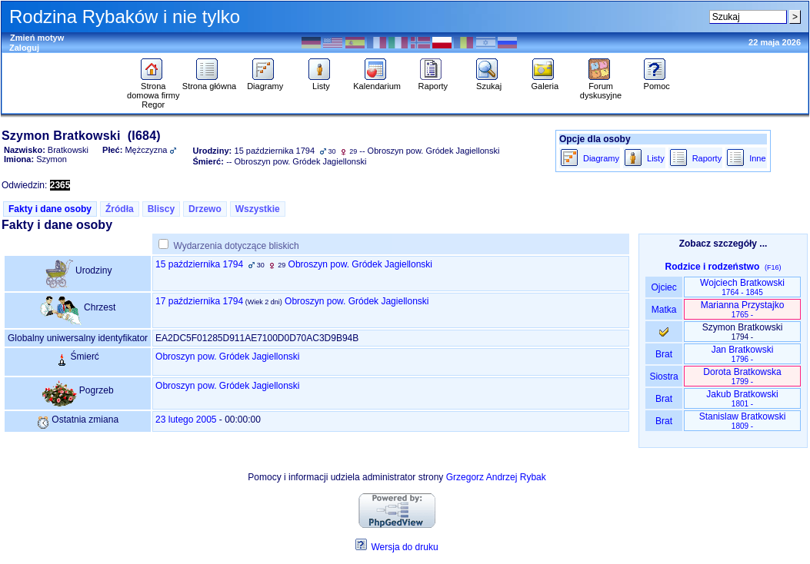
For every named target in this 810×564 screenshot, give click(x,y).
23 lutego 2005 (185, 419)
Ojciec (663, 287)
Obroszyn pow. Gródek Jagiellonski (360, 264)
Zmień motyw (37, 37)
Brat (663, 354)
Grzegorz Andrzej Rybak (496, 477)
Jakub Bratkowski (742, 398)
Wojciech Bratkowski (742, 287)
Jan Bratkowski (743, 353)
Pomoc (656, 82)
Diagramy (265, 82)
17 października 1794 (199, 301)
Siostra (663, 376)
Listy (321, 82)
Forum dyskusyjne (601, 87)
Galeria (545, 82)
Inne (757, 158)
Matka (663, 309)
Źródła (119, 209)
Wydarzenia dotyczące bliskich (235, 246)
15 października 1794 (199, 264)
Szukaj (489, 82)
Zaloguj (24, 47)
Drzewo (205, 209)
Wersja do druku (404, 547)
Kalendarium (377, 82)
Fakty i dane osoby (50, 209)
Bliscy (161, 209)
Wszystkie (257, 209)
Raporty (433, 82)
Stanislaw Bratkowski (742, 420)
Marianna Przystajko (743, 309)
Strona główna (209, 82)
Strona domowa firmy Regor (153, 91)
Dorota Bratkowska (742, 376)
